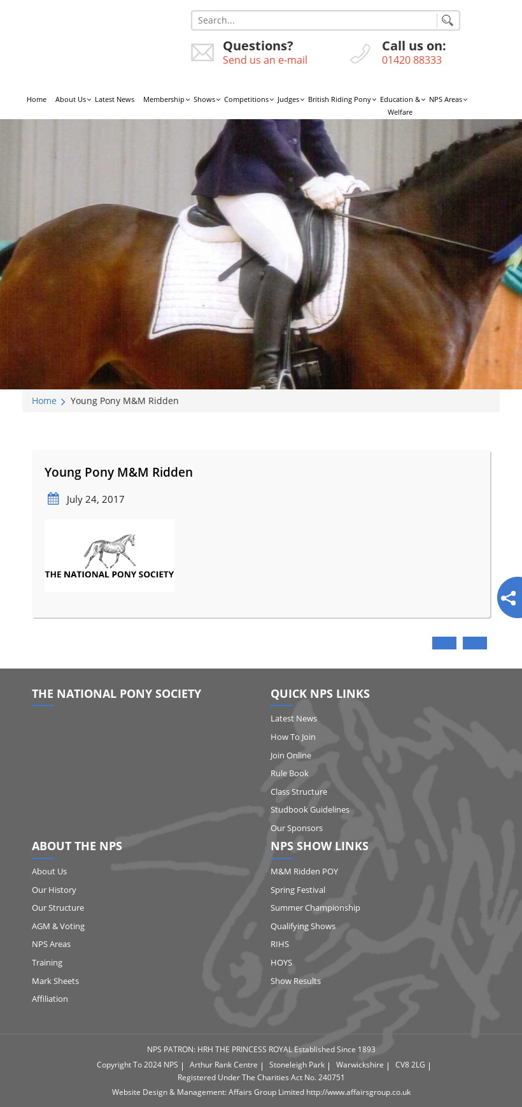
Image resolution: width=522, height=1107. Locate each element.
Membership (164, 99)
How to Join (293, 736)
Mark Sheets (55, 981)
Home (36, 99)
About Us (70, 99)
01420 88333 (412, 60)
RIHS (280, 944)
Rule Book (290, 773)
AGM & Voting (58, 926)
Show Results (296, 981)
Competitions (246, 99)
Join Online (291, 755)
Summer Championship (315, 907)
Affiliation (50, 998)
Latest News (114, 99)
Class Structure (299, 791)
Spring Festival (298, 889)
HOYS (281, 962)
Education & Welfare (400, 105)
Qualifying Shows (303, 926)
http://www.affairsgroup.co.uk (358, 1092)
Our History (54, 889)
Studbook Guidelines (310, 809)
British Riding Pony (339, 99)
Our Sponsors (297, 828)
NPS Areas (445, 99)
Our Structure (58, 907)
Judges (288, 99)
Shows (204, 99)
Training (47, 962)
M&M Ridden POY (304, 871)
